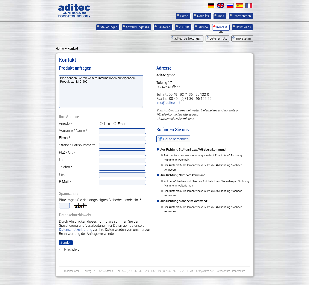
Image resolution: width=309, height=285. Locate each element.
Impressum (238, 271)
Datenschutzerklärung (75, 229)
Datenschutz (223, 271)
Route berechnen (176, 139)
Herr (107, 123)
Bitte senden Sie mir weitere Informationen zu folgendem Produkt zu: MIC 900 (101, 91)
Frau (121, 123)
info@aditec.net (168, 102)
